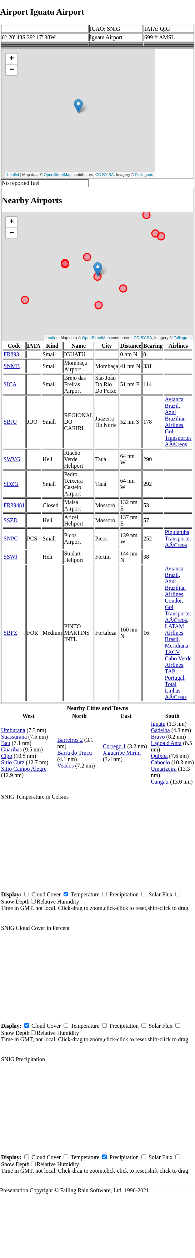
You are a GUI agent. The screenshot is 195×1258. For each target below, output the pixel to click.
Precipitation (124, 894)
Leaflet (13, 174)
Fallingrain (144, 174)
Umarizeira (163, 769)
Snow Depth (15, 902)
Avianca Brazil (174, 402)
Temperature (85, 894)
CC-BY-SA (104, 174)
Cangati (160, 782)
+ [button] (11, 59)
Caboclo (160, 762)
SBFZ (10, 633)
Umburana (13, 730)
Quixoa (159, 756)
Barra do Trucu (74, 753)
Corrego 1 (114, 746)
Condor (173, 601)
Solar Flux (160, 894)
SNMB (12, 366)
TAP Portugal (174, 674)
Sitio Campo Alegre (23, 769)
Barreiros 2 (70, 740)
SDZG (11, 484)
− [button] (11, 70)
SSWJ (11, 557)
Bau (5, 743)
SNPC (11, 538)
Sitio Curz (12, 762)
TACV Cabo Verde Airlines (178, 658)
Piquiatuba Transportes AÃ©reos (178, 538)
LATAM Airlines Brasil (174, 632)
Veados (65, 766)
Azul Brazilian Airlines (175, 418)
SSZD (11, 520)
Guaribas (11, 749)
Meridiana (176, 646)
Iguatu (158, 724)
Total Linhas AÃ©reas (175, 690)
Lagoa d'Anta (166, 743)
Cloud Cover (46, 894)
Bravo (158, 737)
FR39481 (14, 505)
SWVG (12, 459)
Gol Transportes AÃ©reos (178, 437)
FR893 (11, 354)
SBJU (10, 422)
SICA (10, 384)
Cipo (6, 756)
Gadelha (160, 730)
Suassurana (14, 737)
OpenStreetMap (57, 174)
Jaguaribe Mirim (122, 753)
